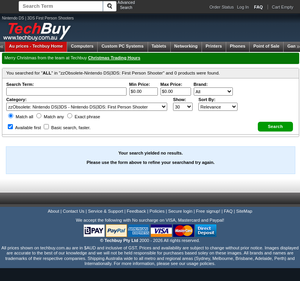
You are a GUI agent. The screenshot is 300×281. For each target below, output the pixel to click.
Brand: (201, 84)
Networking (186, 46)
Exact (83, 116)
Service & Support (105, 211)
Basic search (67, 127)
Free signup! (208, 211)
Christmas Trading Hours (114, 57)
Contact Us (73, 211)
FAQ (228, 211)
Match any (50, 116)
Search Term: (20, 84)
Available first (24, 127)
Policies (157, 211)
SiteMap (244, 211)
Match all (20, 116)
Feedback (136, 211)
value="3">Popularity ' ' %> (218, 107)
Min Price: (139, 84)
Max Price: (171, 84)
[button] (275, 127)
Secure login (180, 211)
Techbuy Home (36, 46)
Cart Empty (282, 7)
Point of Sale (267, 46)
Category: (16, 99)
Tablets (159, 46)
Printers (213, 46)
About (53, 211)
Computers (82, 46)
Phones (238, 46)
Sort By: (207, 99)
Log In (243, 7)
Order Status (221, 7)
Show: (179, 99)
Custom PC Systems (123, 46)
